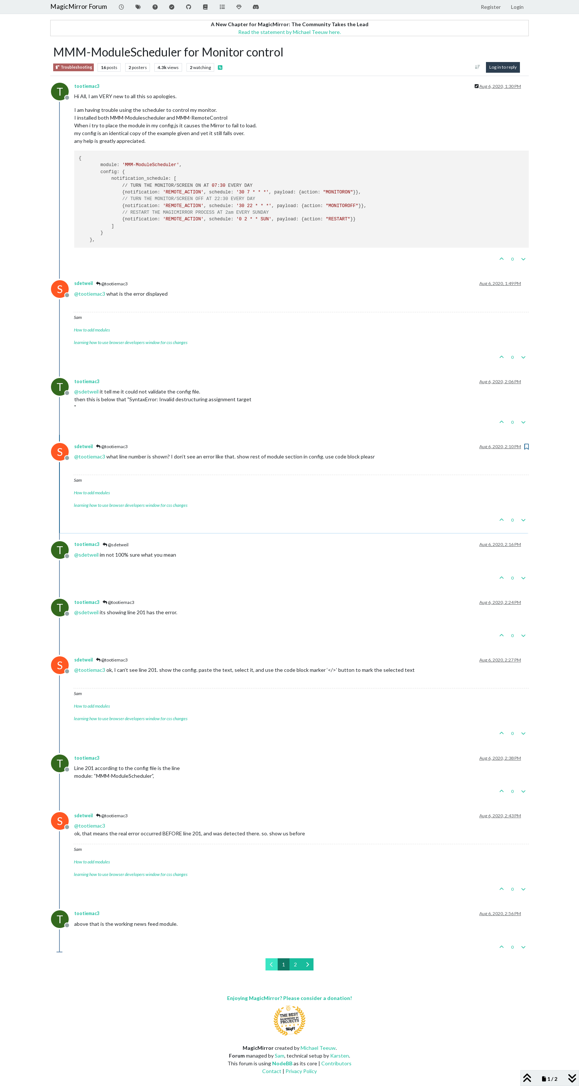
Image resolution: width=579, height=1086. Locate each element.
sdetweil (83, 283)
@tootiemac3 (112, 283)
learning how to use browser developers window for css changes (131, 342)
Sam (279, 1055)
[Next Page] (307, 964)
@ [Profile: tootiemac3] (89, 294)
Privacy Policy (301, 1071)
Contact (271, 1071)
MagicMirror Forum (78, 6)
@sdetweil (116, 544)
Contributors (336, 1063)
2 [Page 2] (295, 964)
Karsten (339, 1055)
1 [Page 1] (283, 964)
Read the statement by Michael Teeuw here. (289, 32)
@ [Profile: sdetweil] (86, 391)
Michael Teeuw (318, 1048)
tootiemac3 (86, 86)
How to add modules (92, 330)
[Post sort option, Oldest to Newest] (478, 67)
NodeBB (282, 1063)
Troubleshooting (73, 67)
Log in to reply (503, 67)
